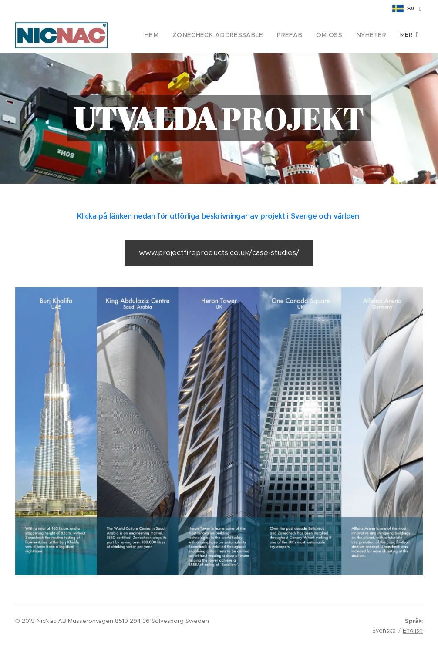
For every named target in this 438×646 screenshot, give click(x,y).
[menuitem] (169, 35)
